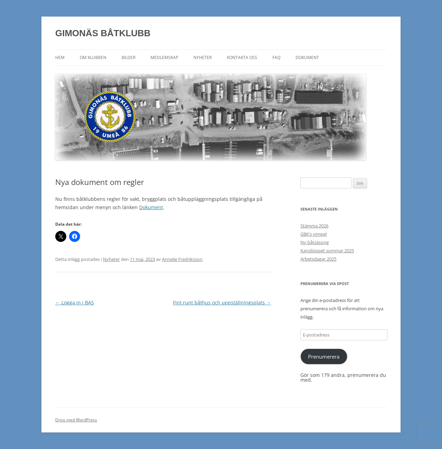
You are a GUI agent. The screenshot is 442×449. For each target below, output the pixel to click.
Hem (60, 57)
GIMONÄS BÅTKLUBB (103, 33)
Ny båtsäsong (314, 242)
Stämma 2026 (314, 226)
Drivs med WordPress (76, 420)
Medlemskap (164, 57)
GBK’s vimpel (313, 234)
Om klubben (93, 57)
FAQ (276, 57)
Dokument (307, 57)
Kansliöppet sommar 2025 (327, 250)
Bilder (128, 57)
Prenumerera (323, 356)
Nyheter (202, 57)
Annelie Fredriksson (182, 259)
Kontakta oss (242, 57)
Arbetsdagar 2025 (318, 259)
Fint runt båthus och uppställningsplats (222, 302)
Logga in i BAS (74, 302)
